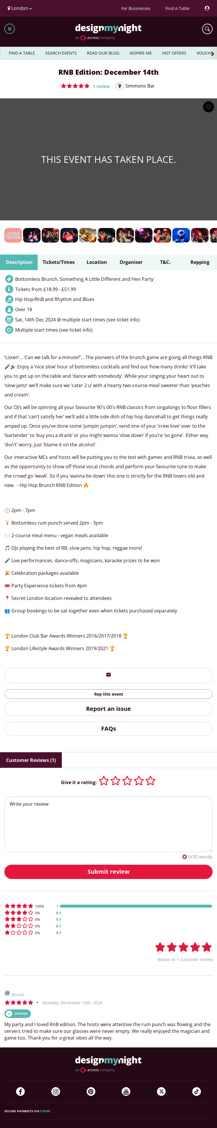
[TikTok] (196, 1091)
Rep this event (108, 694)
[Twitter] (161, 1091)
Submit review (109, 871)
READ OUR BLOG (103, 53)
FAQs (108, 728)
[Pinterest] (91, 1091)
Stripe (45, 1111)
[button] (85, 85)
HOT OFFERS (174, 53)
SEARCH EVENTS (61, 53)
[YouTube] (126, 1091)
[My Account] (207, 8)
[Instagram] (55, 1091)
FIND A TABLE (22, 53)
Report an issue (108, 709)
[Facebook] (20, 1091)
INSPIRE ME (141, 53)
